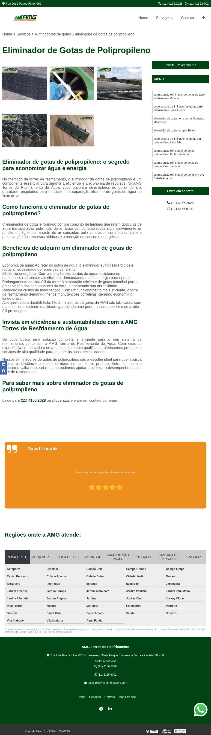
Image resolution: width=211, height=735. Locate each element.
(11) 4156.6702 (197, 3)
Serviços (163, 18)
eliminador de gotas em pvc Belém (175, 134)
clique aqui (61, 401)
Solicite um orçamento (180, 65)
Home (143, 18)
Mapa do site (125, 697)
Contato (187, 18)
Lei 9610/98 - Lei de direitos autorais (53, 632)
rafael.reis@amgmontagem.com (105, 683)
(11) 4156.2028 (170, 3)
